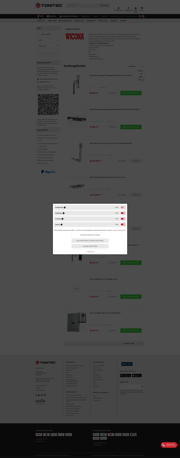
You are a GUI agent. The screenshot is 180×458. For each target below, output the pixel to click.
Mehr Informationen (120, 230)
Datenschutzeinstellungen (90, 235)
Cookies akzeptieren (90, 246)
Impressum (90, 252)
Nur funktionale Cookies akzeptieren (90, 241)
